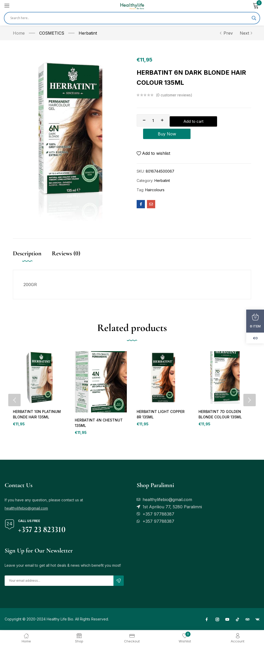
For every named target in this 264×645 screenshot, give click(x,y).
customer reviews (174, 95)
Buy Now (194, 134)
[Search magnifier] (254, 18)
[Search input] (129, 18)
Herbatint (88, 33)
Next (245, 33)
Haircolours (154, 192)
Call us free (29, 522)
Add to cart (211, 120)
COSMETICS (51, 33)
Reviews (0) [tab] (66, 253)
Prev (226, 33)
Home (19, 33)
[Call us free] (9, 525)
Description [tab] (27, 253)
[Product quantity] (153, 120)
